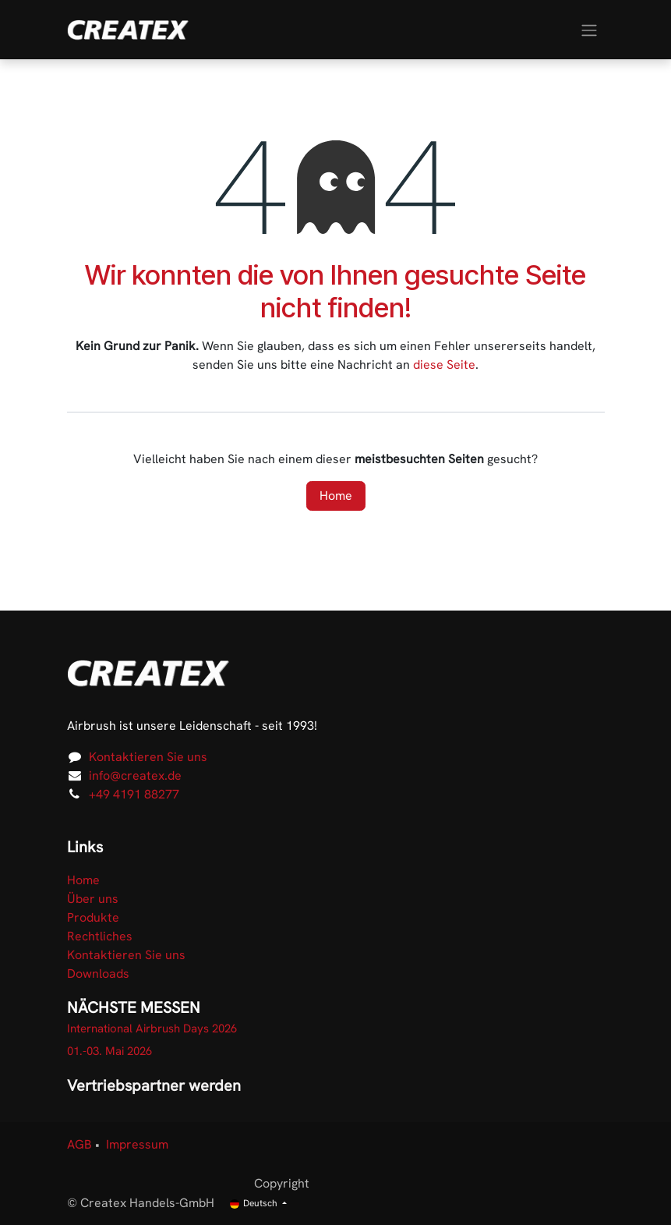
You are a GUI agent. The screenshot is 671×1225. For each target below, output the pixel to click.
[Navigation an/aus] (589, 29)
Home (336, 495)
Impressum (137, 1144)
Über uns (92, 898)
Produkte (93, 917)
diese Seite (444, 364)
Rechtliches (99, 936)
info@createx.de (135, 775)
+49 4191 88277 (134, 794)
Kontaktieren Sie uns (148, 757)
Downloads (98, 973)
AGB (79, 1144)
